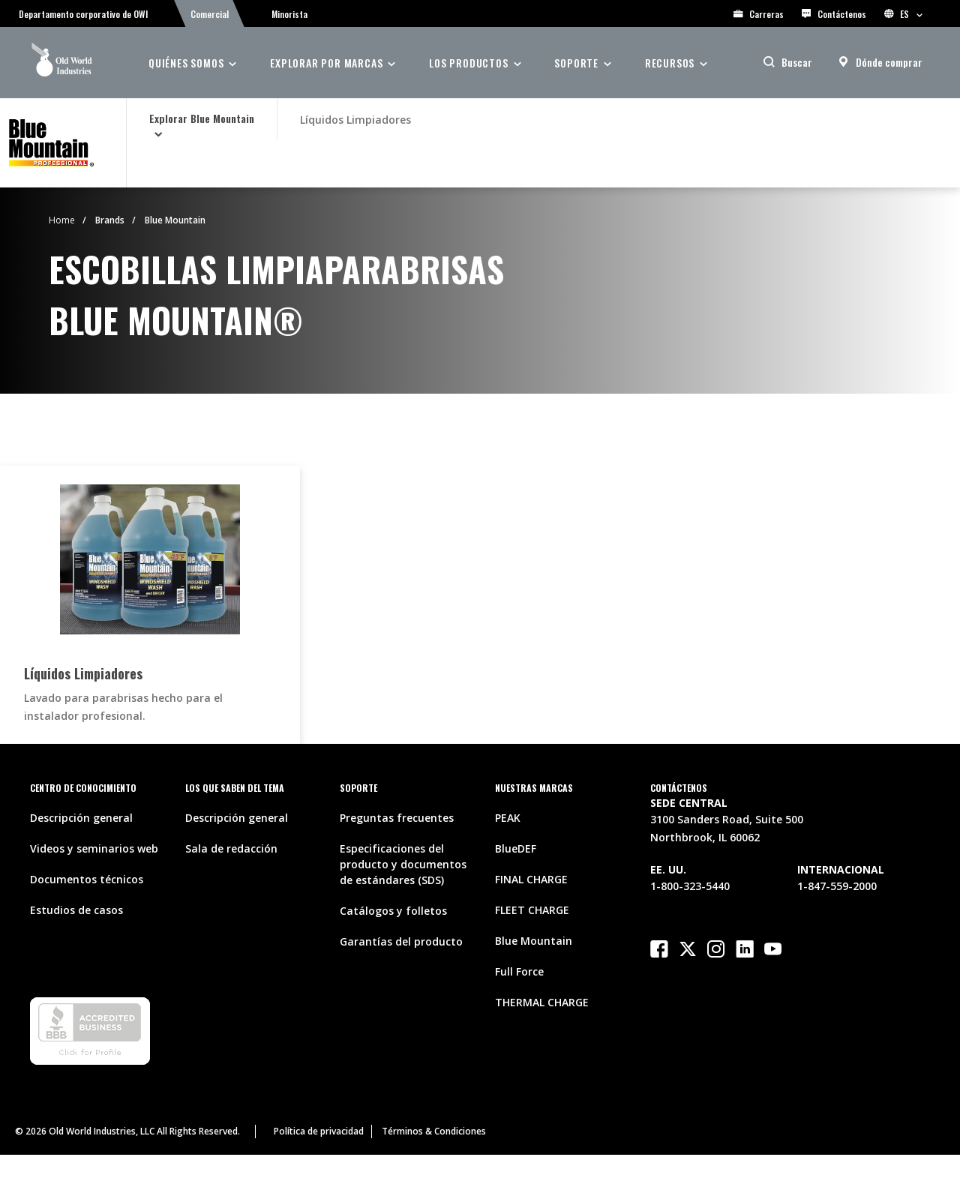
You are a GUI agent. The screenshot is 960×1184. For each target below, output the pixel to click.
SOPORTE (576, 62)
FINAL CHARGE (531, 879)
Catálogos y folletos (393, 911)
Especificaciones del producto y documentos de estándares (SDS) (403, 864)
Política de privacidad (319, 1131)
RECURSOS (669, 62)
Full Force (519, 971)
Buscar (797, 62)
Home (62, 220)
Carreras (759, 13)
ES (903, 13)
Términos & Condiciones (434, 1131)
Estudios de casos (76, 910)
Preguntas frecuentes (397, 818)
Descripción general (81, 818)
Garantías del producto (401, 941)
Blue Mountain (175, 220)
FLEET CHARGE (532, 910)
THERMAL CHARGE (542, 1002)
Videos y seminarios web (94, 848)
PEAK (507, 818)
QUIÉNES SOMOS (186, 62)
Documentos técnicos (86, 879)
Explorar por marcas (326, 62)
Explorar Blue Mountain (201, 118)
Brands (109, 220)
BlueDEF (515, 848)
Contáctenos (834, 13)
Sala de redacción (231, 848)
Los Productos (468, 62)
